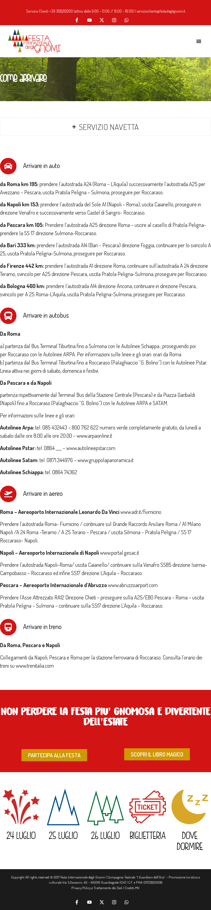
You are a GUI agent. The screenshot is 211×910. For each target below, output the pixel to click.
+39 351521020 (60, 11)
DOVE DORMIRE (190, 842)
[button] (199, 41)
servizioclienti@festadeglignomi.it (161, 11)
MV (137, 888)
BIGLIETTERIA (148, 836)
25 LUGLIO (63, 836)
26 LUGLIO (105, 836)
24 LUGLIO (21, 836)
